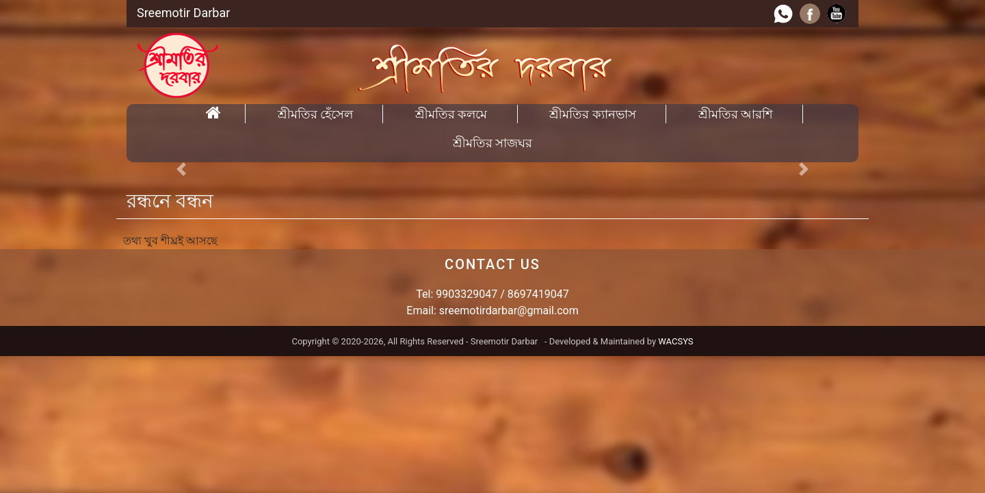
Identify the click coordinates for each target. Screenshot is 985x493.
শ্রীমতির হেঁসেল (315, 114)
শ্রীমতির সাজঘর (492, 143)
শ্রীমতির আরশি (735, 114)
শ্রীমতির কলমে (451, 114)
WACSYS (675, 341)
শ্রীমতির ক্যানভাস (592, 114)
